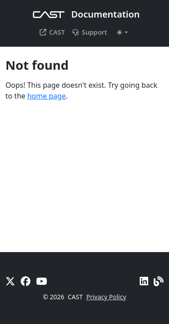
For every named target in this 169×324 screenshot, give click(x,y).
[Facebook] (26, 281)
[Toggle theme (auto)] (122, 32)
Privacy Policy (106, 296)
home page (46, 96)
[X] (10, 281)
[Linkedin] (144, 281)
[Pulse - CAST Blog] (159, 281)
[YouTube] (41, 281)
